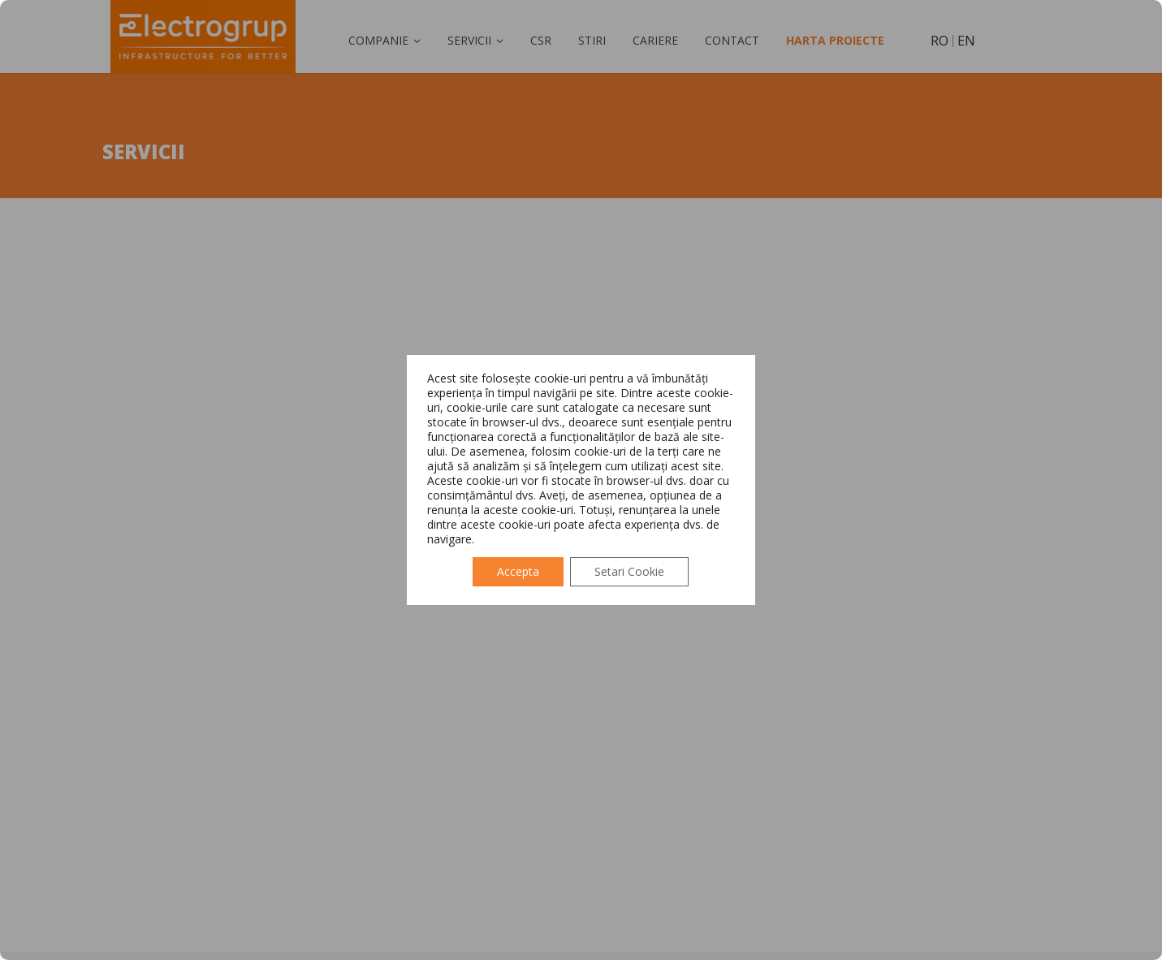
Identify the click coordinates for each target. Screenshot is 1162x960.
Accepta (518, 571)
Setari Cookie (629, 571)
